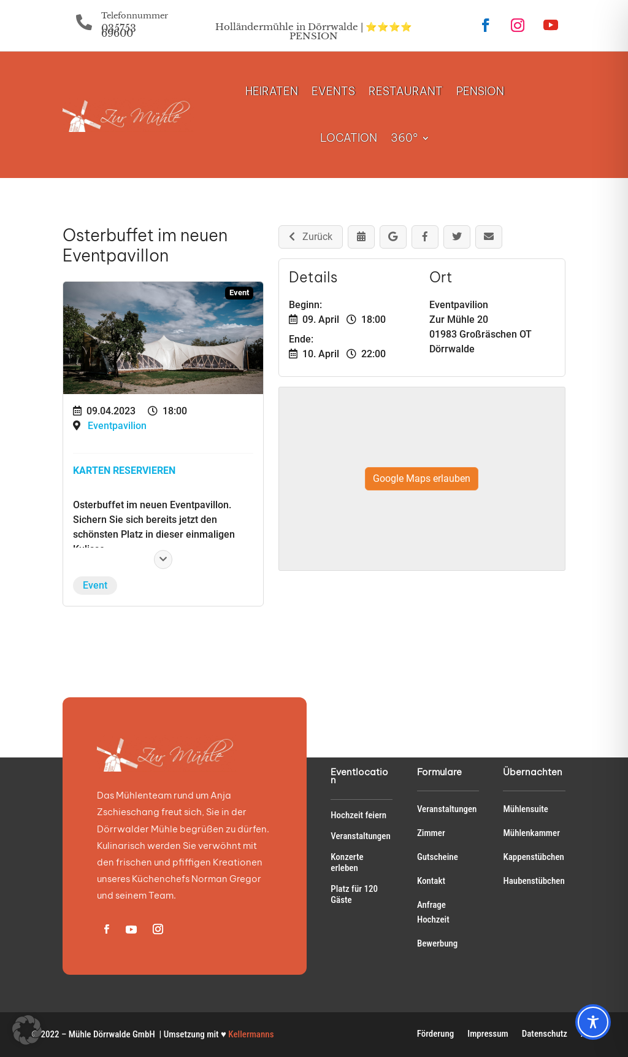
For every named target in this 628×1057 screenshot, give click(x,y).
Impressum (487, 1034)
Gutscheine (437, 856)
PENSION (480, 91)
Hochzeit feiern (358, 815)
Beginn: (305, 305)
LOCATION (348, 138)
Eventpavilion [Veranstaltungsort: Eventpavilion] (117, 426)
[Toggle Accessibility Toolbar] (593, 1022)
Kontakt (431, 880)
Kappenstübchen (533, 856)
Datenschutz (544, 1034)
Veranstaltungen (361, 836)
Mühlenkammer (531, 832)
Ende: (301, 339)
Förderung (435, 1034)
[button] (27, 1030)
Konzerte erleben (347, 862)
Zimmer (431, 832)
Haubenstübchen (533, 880)
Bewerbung (437, 943)
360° (404, 138)
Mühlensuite (525, 809)
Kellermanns (251, 1034)
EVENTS (333, 91)
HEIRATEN (271, 91)
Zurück (310, 236)
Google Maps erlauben (421, 478)
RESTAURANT (406, 91)
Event (95, 585)
